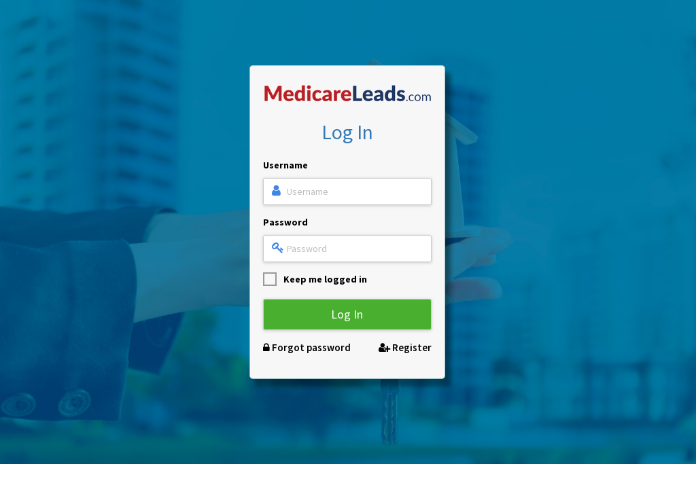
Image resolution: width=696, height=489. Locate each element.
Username (285, 165)
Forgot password (307, 347)
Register (405, 347)
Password (285, 222)
